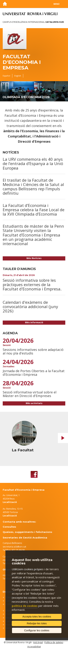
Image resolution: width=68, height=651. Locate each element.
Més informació (34, 322)
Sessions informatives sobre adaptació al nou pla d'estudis (33, 351)
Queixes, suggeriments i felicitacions (27, 532)
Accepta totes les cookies (36, 616)
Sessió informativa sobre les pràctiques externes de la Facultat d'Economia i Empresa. (32, 284)
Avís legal (38, 642)
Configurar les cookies (36, 630)
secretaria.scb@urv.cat (14, 546)
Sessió (7, 345)
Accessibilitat (34, 646)
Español (6, 75)
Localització (10, 515)
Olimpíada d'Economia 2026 (26, 97)
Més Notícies (34, 258)
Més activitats (34, 403)
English (17, 75)
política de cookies (25, 606)
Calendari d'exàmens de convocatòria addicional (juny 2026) (30, 306)
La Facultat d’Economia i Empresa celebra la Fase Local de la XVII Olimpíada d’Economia (33, 210)
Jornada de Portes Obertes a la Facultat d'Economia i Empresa (34, 373)
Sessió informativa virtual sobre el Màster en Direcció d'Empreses (29, 394)
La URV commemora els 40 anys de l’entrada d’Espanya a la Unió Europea (33, 163)
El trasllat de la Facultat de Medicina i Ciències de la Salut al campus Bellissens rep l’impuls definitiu (33, 186)
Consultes (9, 526)
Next (63, 438)
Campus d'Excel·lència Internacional (33, 22)
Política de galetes (53, 642)
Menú (56, 4)
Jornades (8, 366)
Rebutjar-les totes (37, 623)
